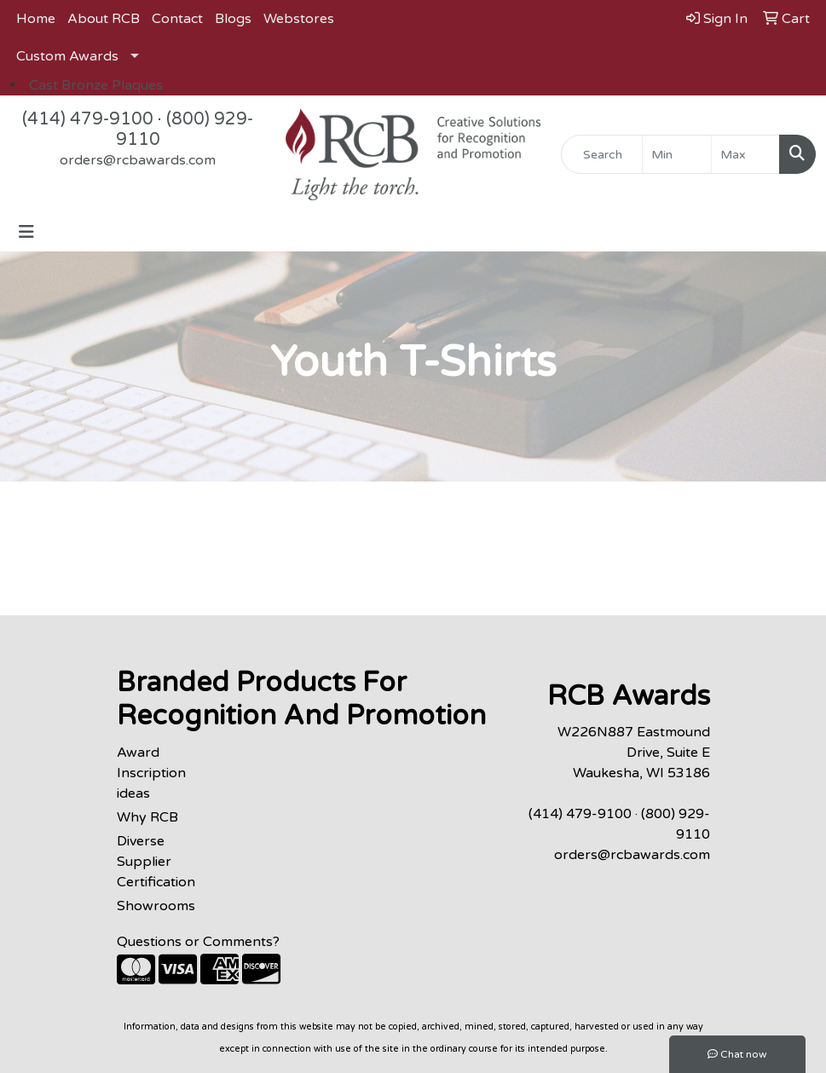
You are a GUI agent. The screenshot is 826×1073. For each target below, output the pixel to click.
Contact (177, 18)
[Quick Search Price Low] (676, 154)
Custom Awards (67, 56)
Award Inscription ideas (151, 773)
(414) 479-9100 (87, 119)
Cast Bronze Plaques (96, 85)
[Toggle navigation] (26, 232)
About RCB (103, 18)
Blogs (233, 18)
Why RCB (147, 817)
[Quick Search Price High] (745, 154)
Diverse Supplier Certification (156, 862)
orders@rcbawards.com (138, 160)
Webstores (298, 18)
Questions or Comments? (198, 941)
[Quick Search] (602, 154)
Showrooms (156, 905)
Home (35, 18)
